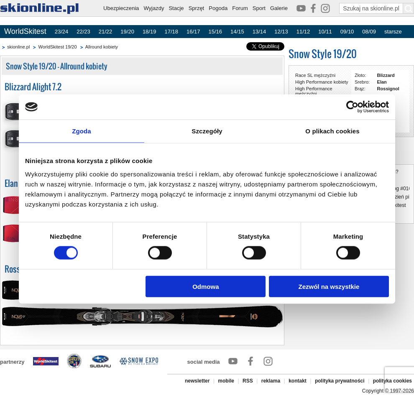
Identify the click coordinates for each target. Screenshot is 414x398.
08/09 (369, 31)
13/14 (259, 31)
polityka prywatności (340, 381)
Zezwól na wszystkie (329, 286)
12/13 (281, 31)
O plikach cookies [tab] (332, 131)
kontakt (298, 381)
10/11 (325, 31)
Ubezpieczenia (121, 8)
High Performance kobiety (321, 81)
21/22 (105, 31)
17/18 (171, 31)
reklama (270, 381)
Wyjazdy (153, 8)
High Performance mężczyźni (313, 91)
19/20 (127, 31)
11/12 (303, 31)
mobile (226, 381)
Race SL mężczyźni (315, 75)
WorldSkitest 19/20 (57, 46)
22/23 (83, 31)
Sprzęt (196, 8)
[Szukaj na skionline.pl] (408, 8)
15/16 (215, 31)
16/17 (193, 31)
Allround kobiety (101, 46)
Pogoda (218, 8)
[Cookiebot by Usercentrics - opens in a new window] (352, 107)
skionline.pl (18, 46)
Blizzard (386, 75)
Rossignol (388, 88)
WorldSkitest (25, 31)
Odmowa (205, 286)
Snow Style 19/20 (323, 53)
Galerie (279, 8)
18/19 (149, 31)
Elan (382, 81)
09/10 (347, 31)
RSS (248, 381)
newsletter (197, 381)
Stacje (176, 8)
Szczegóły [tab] (207, 131)
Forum (240, 8)
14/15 (237, 31)
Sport (259, 8)
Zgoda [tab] (81, 131)
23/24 (62, 31)
